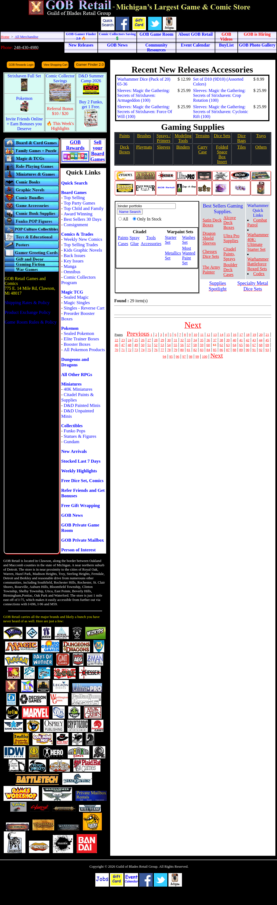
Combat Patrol (257, 222)
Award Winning (78, 213)
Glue (134, 243)
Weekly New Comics (83, 239)
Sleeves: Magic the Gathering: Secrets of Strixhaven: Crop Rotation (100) (219, 95)
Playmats (144, 147)
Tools (151, 237)
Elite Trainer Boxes (81, 338)
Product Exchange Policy (28, 312)
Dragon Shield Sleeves (209, 238)
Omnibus (72, 271)
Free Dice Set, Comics (82, 480)
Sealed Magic (76, 297)
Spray (134, 237)
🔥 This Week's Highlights (60, 126)
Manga (70, 266)
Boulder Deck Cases (230, 269)
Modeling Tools (183, 138)
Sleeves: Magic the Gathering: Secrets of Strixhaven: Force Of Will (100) (144, 111)
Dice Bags (241, 138)
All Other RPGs (76, 374)
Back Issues (74, 255)
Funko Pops (74, 430)
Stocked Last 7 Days (80, 461)
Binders (183, 147)
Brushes (144, 135)
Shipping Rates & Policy (27, 302)
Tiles (241, 147)
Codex (259, 273)
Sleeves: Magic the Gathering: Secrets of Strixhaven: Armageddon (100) (143, 95)
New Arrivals (74, 451)
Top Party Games (79, 203)
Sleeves (163, 147)
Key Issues (73, 261)
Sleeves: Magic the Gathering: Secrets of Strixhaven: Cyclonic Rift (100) (220, 111)
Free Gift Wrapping (80, 505)
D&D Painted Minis (82, 405)
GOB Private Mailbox (82, 540)
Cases (123, 243)
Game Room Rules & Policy (31, 322)
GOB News (72, 515)
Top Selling (74, 197)
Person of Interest (78, 549)
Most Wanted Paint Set (188, 255)
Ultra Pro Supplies (231, 238)
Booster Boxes (77, 344)
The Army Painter (211, 269)
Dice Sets (222, 135)
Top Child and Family (84, 208)
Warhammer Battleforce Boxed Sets (258, 264)
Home (5, 37)
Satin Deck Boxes (212, 222)
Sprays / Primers (164, 138)
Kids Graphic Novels (83, 250)
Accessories (151, 243)
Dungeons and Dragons (75, 362)
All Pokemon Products (84, 349)
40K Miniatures (78, 389)
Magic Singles (77, 302)
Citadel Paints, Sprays (229, 254)
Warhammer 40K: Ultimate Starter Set (258, 242)
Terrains (202, 135)
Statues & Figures (80, 436)
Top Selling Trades (81, 244)
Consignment (76, 224)
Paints (124, 135)
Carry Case (202, 149)
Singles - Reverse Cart (84, 308)
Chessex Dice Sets (211, 254)
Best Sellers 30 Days (82, 219)
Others (261, 147)
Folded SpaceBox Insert (222, 154)
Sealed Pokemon (79, 333)
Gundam (71, 441)
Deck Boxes (124, 149)
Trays (261, 135)
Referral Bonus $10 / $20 (60, 111)
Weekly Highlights (79, 470)
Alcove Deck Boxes (229, 222)
